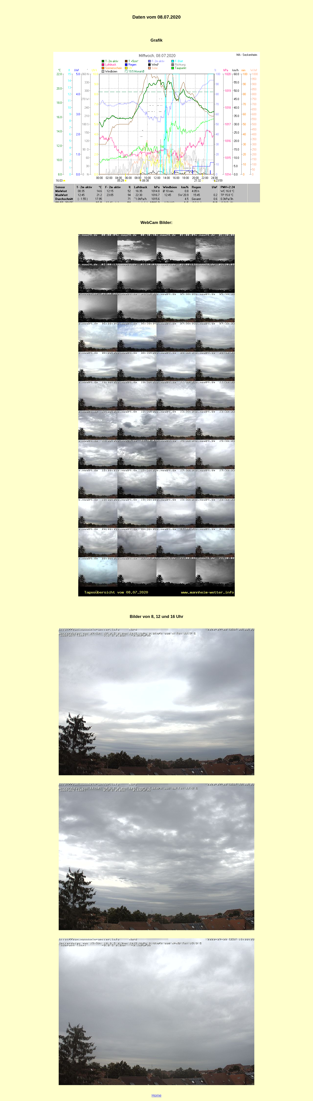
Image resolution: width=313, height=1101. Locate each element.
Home (156, 1095)
